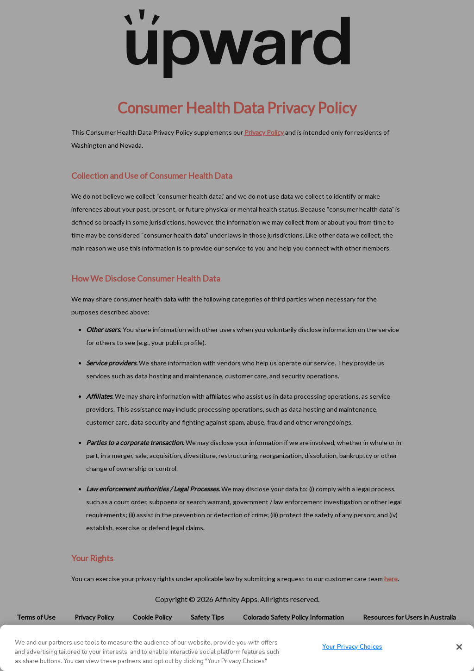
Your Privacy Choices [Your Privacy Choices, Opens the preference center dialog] (352, 647)
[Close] (459, 647)
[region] (237, 648)
